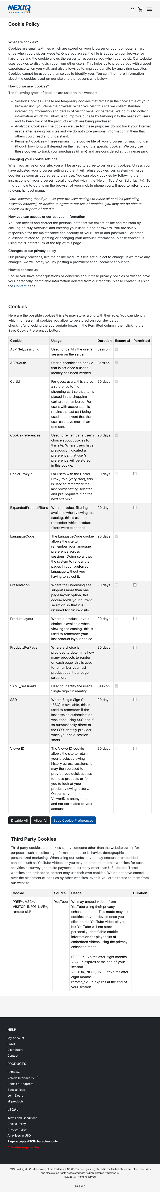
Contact (20, 286)
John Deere (15, 1095)
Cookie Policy (17, 1123)
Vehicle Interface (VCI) (23, 1078)
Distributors (15, 1049)
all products (16, 1101)
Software (14, 1072)
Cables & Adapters (20, 1084)
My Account (16, 1038)
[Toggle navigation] (149, 9)
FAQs (11, 1044)
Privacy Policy (17, 1129)
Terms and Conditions (22, 1118)
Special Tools (16, 1089)
